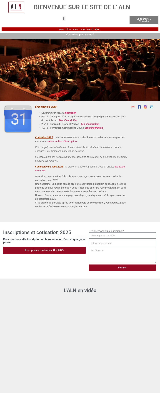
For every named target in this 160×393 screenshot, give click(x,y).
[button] (63, 18)
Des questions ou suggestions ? (106, 231)
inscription (70, 112)
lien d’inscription (68, 120)
